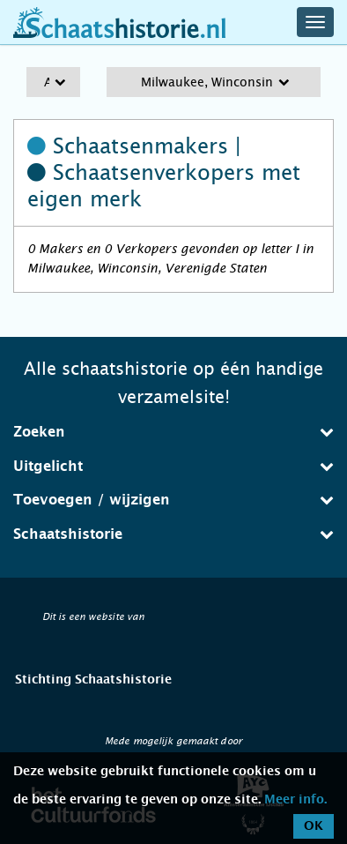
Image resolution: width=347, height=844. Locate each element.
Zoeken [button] (173, 431)
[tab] (173, 432)
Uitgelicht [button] (173, 466)
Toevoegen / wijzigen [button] (173, 499)
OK (313, 826)
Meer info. (295, 800)
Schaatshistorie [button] (173, 534)
